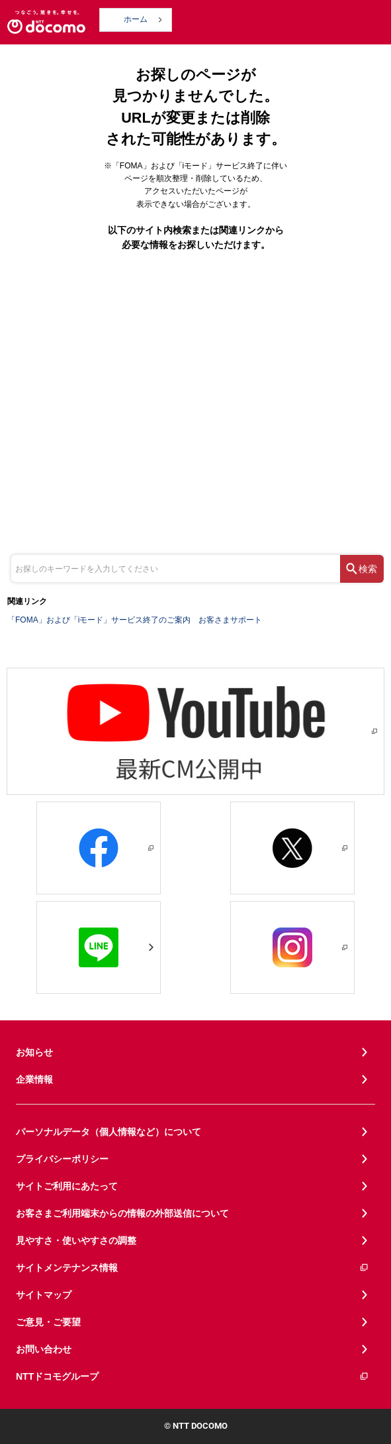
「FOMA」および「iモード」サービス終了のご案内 (99, 620)
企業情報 (34, 1079)
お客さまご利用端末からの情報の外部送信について (122, 1213)
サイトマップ (43, 1295)
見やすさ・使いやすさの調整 (76, 1240)
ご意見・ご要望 (48, 1322)
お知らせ (34, 1052)
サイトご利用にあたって (67, 1186)
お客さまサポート (230, 620)
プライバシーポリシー (62, 1159)
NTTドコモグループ (192, 1376)
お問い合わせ (43, 1349)
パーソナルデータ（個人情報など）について (108, 1131)
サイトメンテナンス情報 (192, 1268)
